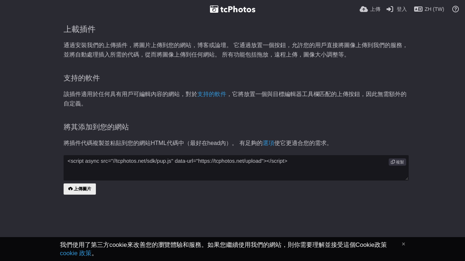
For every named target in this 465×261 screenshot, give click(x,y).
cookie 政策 (76, 253)
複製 (397, 162)
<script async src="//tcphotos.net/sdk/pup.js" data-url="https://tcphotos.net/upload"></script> (236, 168)
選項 (268, 143)
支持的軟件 (211, 94)
